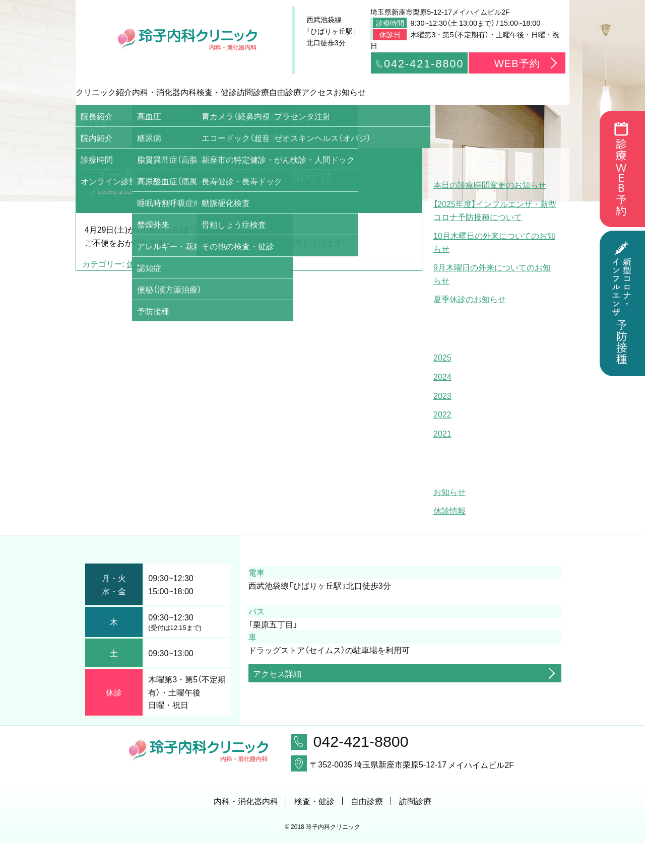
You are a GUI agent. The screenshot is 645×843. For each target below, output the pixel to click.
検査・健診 (252, 92)
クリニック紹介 (111, 92)
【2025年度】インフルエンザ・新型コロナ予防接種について (494, 210)
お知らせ (534, 92)
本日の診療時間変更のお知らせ (489, 184)
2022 (442, 414)
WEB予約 (517, 62)
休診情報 (142, 263)
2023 (442, 395)
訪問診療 (322, 92)
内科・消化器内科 (181, 92)
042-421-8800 (419, 63)
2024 (442, 376)
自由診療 (393, 92)
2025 (442, 357)
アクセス (463, 92)
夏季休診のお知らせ (469, 299)
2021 (442, 433)
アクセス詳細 (277, 673)
